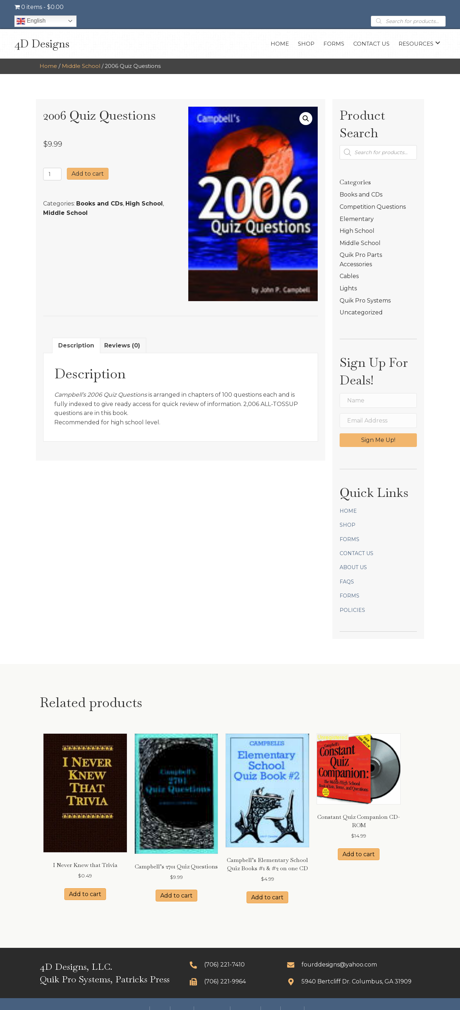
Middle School (81, 66)
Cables (349, 276)
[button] (437, 43)
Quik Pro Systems (365, 300)
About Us (353, 567)
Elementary (357, 219)
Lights (348, 288)
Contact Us (356, 553)
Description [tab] (76, 345)
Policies (352, 610)
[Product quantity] (52, 174)
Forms (349, 539)
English (31, 21)
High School (144, 203)
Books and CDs (99, 203)
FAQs (347, 581)
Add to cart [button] (85, 894)
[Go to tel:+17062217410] (231, 964)
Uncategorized (361, 312)
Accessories (356, 264)
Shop (347, 525)
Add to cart (88, 173)
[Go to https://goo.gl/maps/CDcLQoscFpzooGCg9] (353, 981)
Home (48, 66)
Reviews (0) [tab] (122, 345)
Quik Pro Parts (361, 255)
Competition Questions (373, 206)
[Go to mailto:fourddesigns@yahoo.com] (353, 964)
